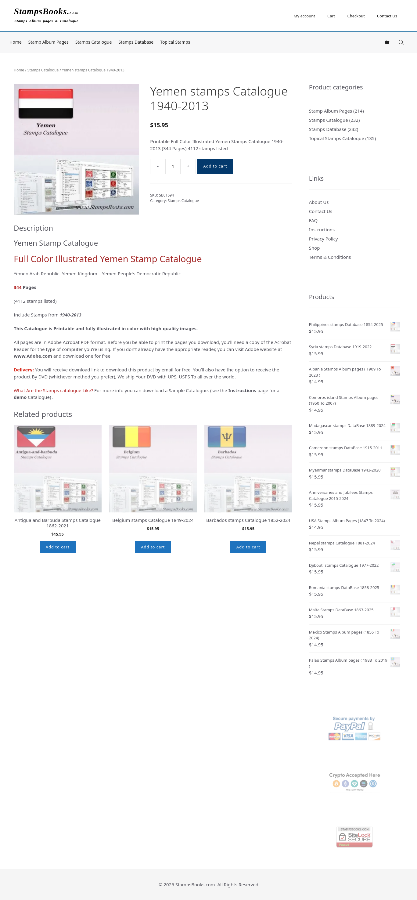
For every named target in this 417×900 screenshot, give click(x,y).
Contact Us (387, 16)
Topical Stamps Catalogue (336, 138)
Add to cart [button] (58, 547)
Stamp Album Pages (48, 42)
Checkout (356, 16)
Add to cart (215, 166)
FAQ (313, 220)
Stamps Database (135, 42)
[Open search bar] (402, 42)
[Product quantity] (173, 166)
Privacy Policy (323, 239)
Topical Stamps (175, 42)
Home (15, 42)
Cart (331, 16)
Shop (314, 248)
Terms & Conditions (330, 257)
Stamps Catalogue (93, 42)
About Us (319, 202)
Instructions (322, 229)
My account (304, 16)
